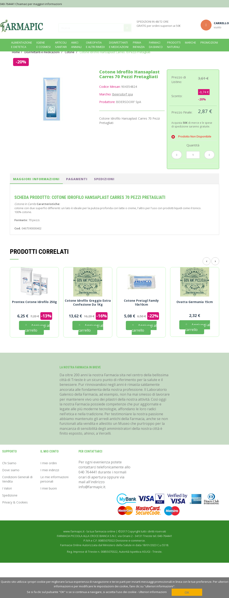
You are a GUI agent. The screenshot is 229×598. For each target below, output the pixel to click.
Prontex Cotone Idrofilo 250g (34, 308)
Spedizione (9, 501)
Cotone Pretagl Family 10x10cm (141, 308)
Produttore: (107, 108)
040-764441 (7, 4)
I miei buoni (48, 494)
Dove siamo (10, 476)
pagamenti (76, 185)
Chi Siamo (9, 469)
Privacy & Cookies (15, 508)
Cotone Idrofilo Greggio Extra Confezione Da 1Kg (88, 308)
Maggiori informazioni (36, 185)
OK (187, 592)
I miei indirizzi (49, 476)
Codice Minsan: (110, 92)
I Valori (7, 494)
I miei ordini (48, 469)
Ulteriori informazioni (153, 592)
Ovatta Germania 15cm (194, 308)
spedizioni (104, 185)
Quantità (192, 151)
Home (16, 58)
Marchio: (105, 100)
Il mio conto (49, 457)
